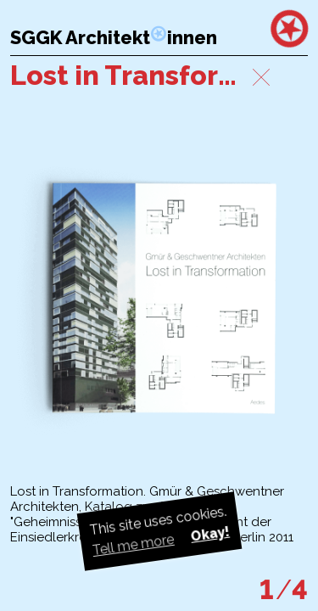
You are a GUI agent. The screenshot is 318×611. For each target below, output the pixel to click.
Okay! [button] (209, 534)
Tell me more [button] (133, 544)
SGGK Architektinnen (113, 37)
